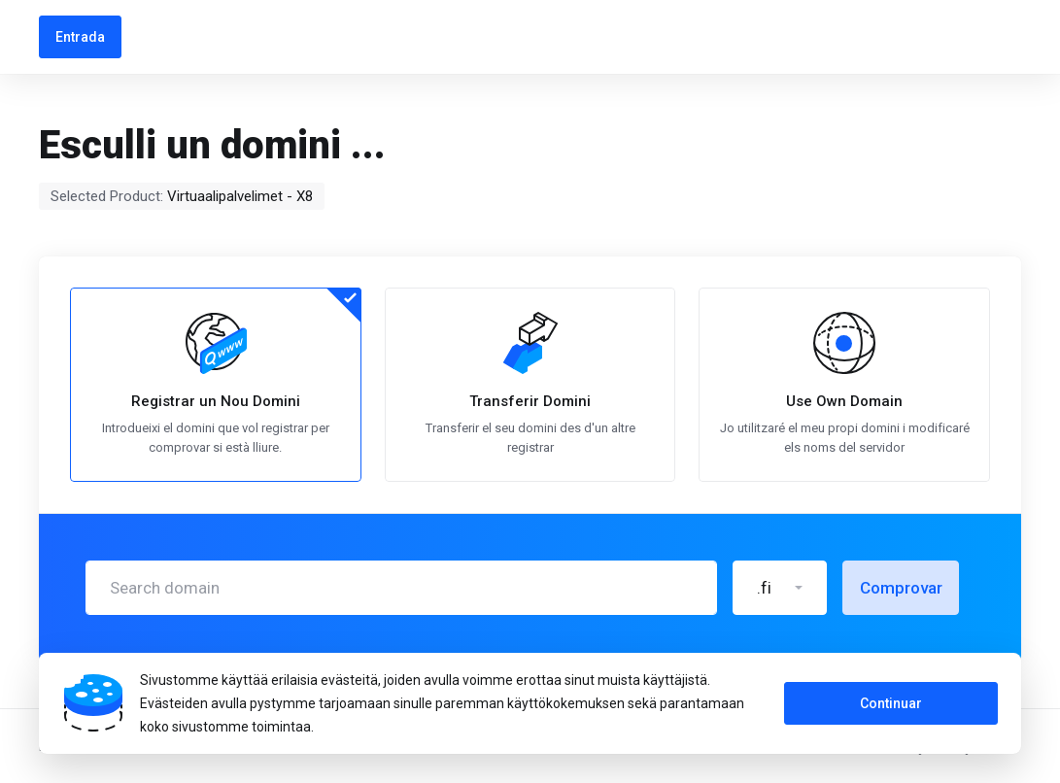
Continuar (891, 703)
